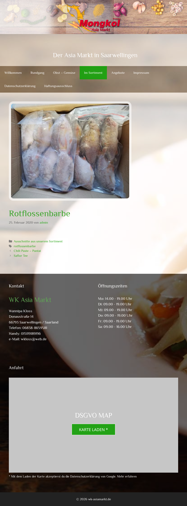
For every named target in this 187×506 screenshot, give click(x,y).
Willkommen (13, 72)
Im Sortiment (93, 72)
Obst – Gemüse (64, 72)
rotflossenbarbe (25, 246)
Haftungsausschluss (58, 86)
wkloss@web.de (33, 339)
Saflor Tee (21, 255)
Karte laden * (93, 429)
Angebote (118, 72)
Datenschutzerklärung (19, 86)
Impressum (141, 72)
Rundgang (37, 72)
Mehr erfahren (127, 476)
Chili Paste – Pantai (27, 251)
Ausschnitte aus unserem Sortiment (38, 241)
